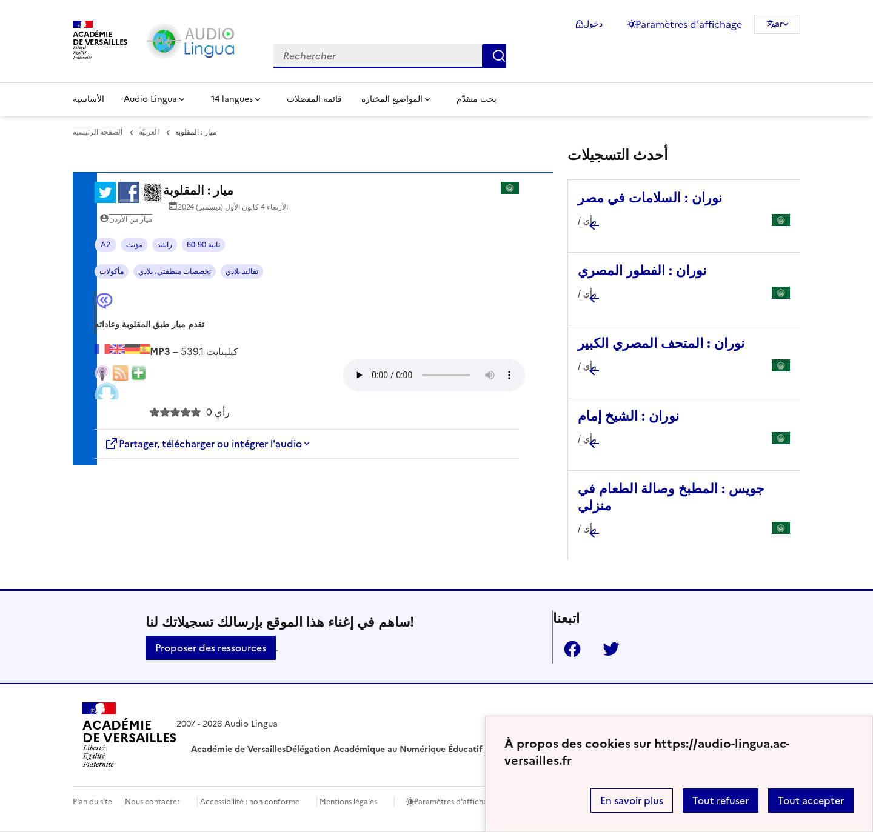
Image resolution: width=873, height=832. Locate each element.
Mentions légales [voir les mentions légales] (348, 801)
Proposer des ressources (210, 648)
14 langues (232, 99)
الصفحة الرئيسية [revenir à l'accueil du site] (97, 132)
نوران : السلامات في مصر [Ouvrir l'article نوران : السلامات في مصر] (650, 198)
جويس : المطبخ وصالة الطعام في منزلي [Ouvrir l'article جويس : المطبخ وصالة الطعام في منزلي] (671, 497)
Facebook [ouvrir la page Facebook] (567, 649)
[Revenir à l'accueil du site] (129, 736)
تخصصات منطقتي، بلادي (174, 271)
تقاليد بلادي (242, 271)
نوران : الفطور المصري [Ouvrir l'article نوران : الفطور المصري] (642, 271)
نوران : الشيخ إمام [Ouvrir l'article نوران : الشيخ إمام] (628, 416)
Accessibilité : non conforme (249, 801)
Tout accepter (811, 800)
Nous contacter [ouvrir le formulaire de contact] (152, 801)
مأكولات (111, 271)
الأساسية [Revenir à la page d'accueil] (88, 99)
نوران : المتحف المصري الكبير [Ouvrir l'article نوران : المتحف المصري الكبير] (661, 343)
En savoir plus (631, 800)
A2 (105, 244)
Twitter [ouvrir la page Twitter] (606, 649)
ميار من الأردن (130, 219)
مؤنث (134, 244)
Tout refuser (720, 800)
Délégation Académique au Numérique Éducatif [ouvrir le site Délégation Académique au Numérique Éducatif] (384, 749)
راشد (164, 244)
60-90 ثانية (203, 244)
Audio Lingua (150, 99)
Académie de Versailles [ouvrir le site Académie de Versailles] (238, 749)
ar (779, 24)
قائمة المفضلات (314, 99)
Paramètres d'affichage (455, 801)
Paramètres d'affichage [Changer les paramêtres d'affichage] (688, 24)
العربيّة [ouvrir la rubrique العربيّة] (149, 132)
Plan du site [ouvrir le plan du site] (92, 801)
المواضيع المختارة (392, 99)
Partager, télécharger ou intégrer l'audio (203, 443)
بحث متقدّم (477, 99)
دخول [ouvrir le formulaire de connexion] (593, 24)
